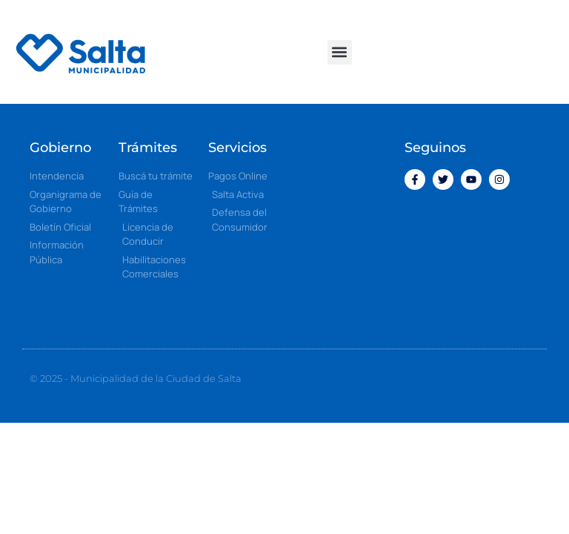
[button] (339, 52)
